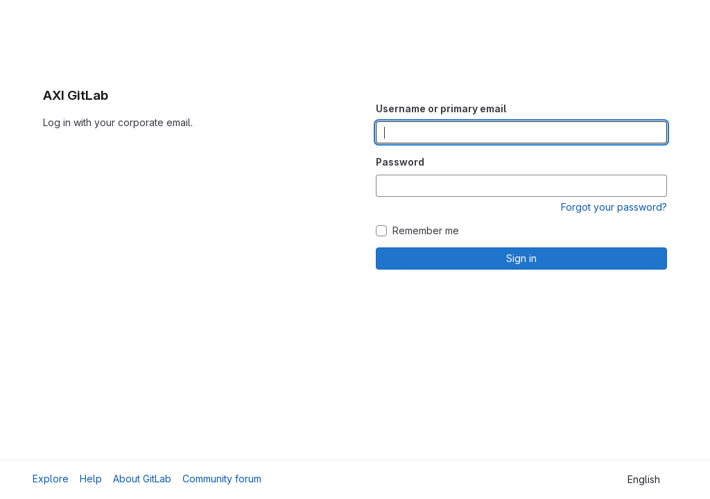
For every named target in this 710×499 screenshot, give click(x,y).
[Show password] (656, 186)
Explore (51, 478)
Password (400, 162)
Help (91, 478)
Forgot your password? (614, 207)
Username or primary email (441, 108)
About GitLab (142, 478)
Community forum (221, 478)
